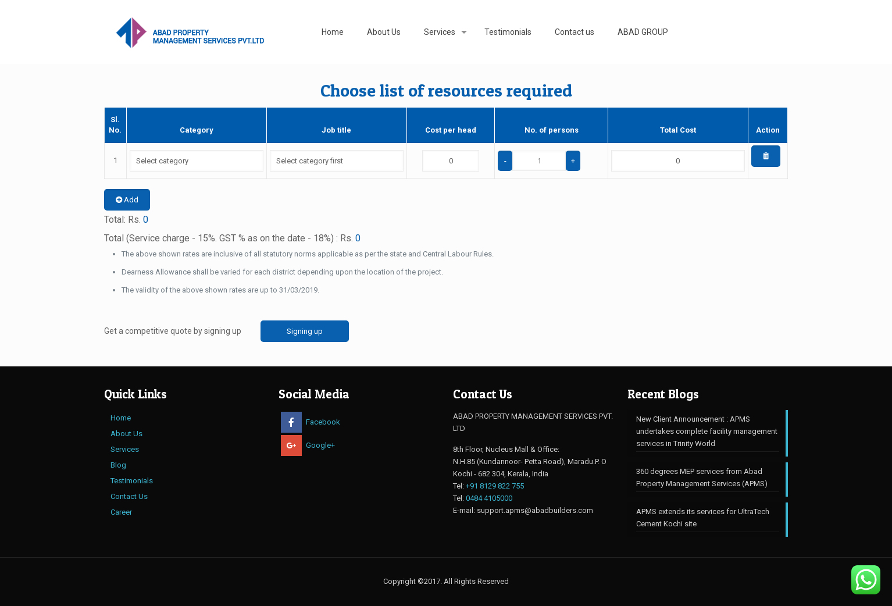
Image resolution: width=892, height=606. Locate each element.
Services (124, 449)
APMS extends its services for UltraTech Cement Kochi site (702, 517)
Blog (118, 465)
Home (120, 417)
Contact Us (129, 496)
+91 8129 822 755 (495, 486)
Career (121, 512)
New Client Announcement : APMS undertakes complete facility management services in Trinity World (706, 431)
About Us (126, 433)
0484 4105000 (489, 498)
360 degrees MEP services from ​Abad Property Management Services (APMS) (702, 477)
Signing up (305, 331)
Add (127, 199)
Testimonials (131, 480)
